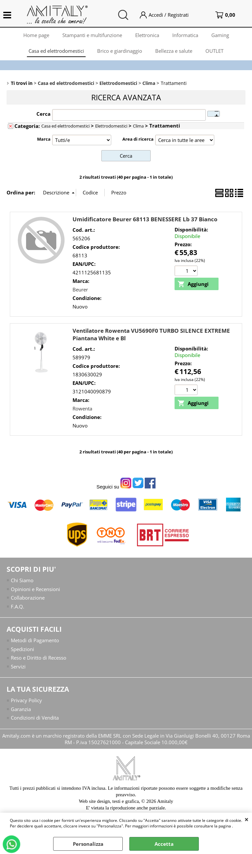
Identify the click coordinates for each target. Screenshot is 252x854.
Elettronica (147, 35)
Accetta (164, 844)
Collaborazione (28, 597)
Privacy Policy (26, 700)
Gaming (220, 35)
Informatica (185, 35)
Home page (36, 35)
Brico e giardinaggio (119, 51)
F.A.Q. (17, 606)
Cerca (43, 113)
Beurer (80, 289)
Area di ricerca (138, 139)
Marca (44, 139)
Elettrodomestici (111, 126)
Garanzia (21, 709)
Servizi (18, 666)
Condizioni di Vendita (35, 717)
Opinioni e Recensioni (35, 589)
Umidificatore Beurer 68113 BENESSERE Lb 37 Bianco (145, 219)
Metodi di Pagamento (35, 640)
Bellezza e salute (173, 51)
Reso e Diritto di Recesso (38, 657)
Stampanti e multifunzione (92, 35)
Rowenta (82, 408)
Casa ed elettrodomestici (56, 51)
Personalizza (88, 844)
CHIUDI (246, 819)
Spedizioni (22, 649)
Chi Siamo (22, 580)
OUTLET (214, 51)
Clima (138, 126)
